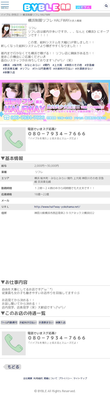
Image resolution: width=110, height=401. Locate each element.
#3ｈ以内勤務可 (41, 68)
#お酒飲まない (84, 68)
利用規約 (38, 378)
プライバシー (65, 378)
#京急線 (89, 65)
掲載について (50, 378)
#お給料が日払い (63, 68)
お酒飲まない (46, 322)
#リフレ (25, 68)
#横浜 (6, 65)
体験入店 (60, 322)
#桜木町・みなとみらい (26, 65)
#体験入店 (9, 72)
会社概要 (27, 378)
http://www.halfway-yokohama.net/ (57, 207)
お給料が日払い (28, 322)
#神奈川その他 (73, 65)
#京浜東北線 (10, 68)
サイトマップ (80, 378)
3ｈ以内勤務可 (9, 322)
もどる (13, 367)
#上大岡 (57, 65)
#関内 (46, 65)
